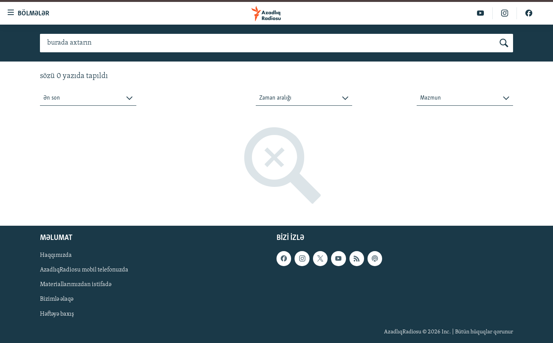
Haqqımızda (56, 256)
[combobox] (88, 98)
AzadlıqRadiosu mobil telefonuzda (84, 270)
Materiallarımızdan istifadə (75, 285)
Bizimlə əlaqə (56, 299)
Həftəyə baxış (57, 314)
